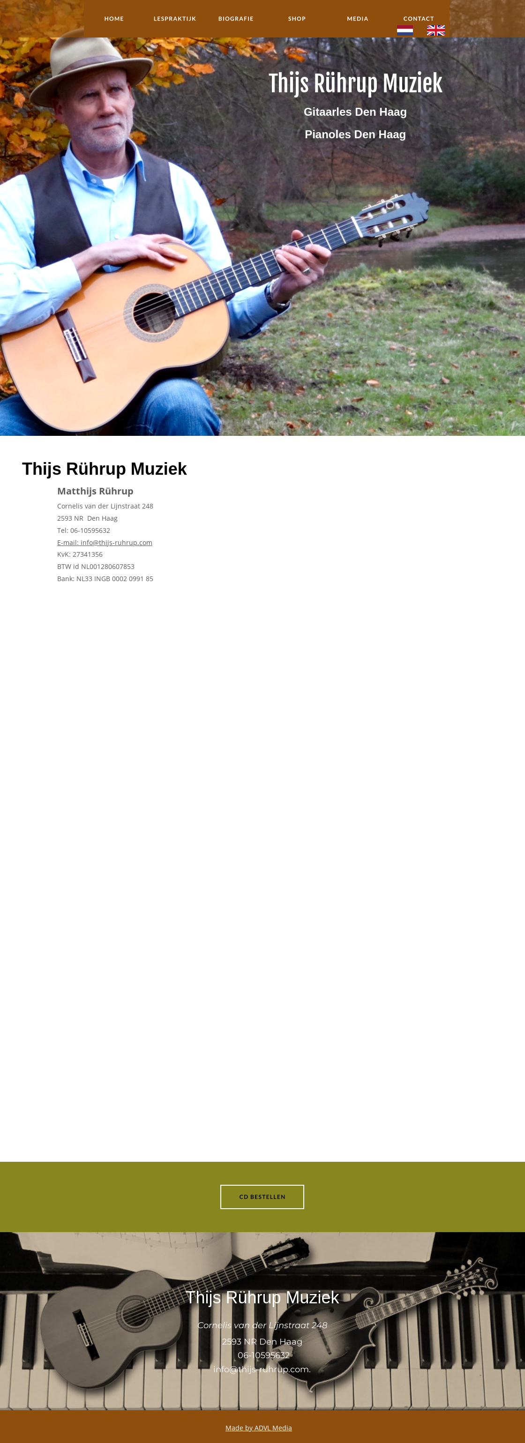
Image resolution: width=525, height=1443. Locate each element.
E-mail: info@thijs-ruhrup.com (104, 542)
